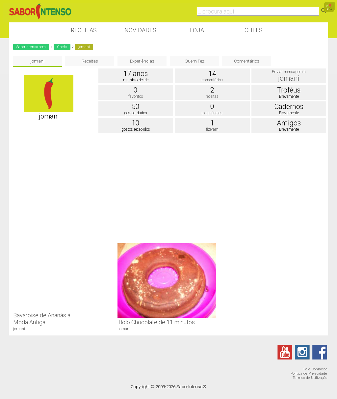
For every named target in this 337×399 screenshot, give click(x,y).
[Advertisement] (168, 187)
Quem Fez (194, 61)
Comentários (246, 61)
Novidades (140, 30)
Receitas (84, 30)
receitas (212, 96)
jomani (37, 61)
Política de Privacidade (309, 373)
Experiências (142, 61)
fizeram (212, 129)
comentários (212, 80)
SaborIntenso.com (31, 47)
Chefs (254, 30)
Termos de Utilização (310, 378)
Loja (197, 30)
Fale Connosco (315, 369)
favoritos (135, 96)
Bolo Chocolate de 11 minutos (156, 322)
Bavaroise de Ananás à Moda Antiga (41, 319)
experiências (212, 113)
